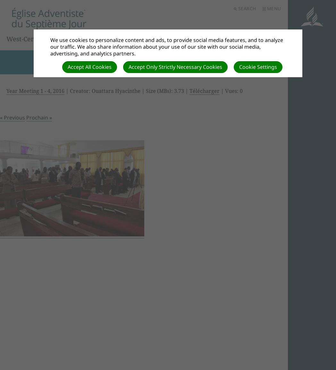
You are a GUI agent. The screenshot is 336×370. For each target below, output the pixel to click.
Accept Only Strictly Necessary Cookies (175, 66)
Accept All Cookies (90, 66)
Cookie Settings (258, 66)
